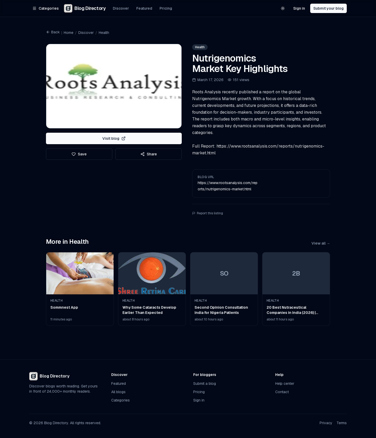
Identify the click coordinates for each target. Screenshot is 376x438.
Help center (284, 383)
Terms (342, 423)
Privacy (326, 423)
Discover (121, 8)
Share (148, 154)
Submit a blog (204, 383)
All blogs (118, 392)
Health (104, 32)
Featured (144, 8)
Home (68, 32)
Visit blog (114, 138)
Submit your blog (328, 8)
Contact (282, 392)
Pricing (166, 8)
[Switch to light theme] (283, 8)
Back (53, 32)
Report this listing (207, 213)
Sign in (299, 8)
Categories (120, 400)
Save (79, 154)
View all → (321, 243)
